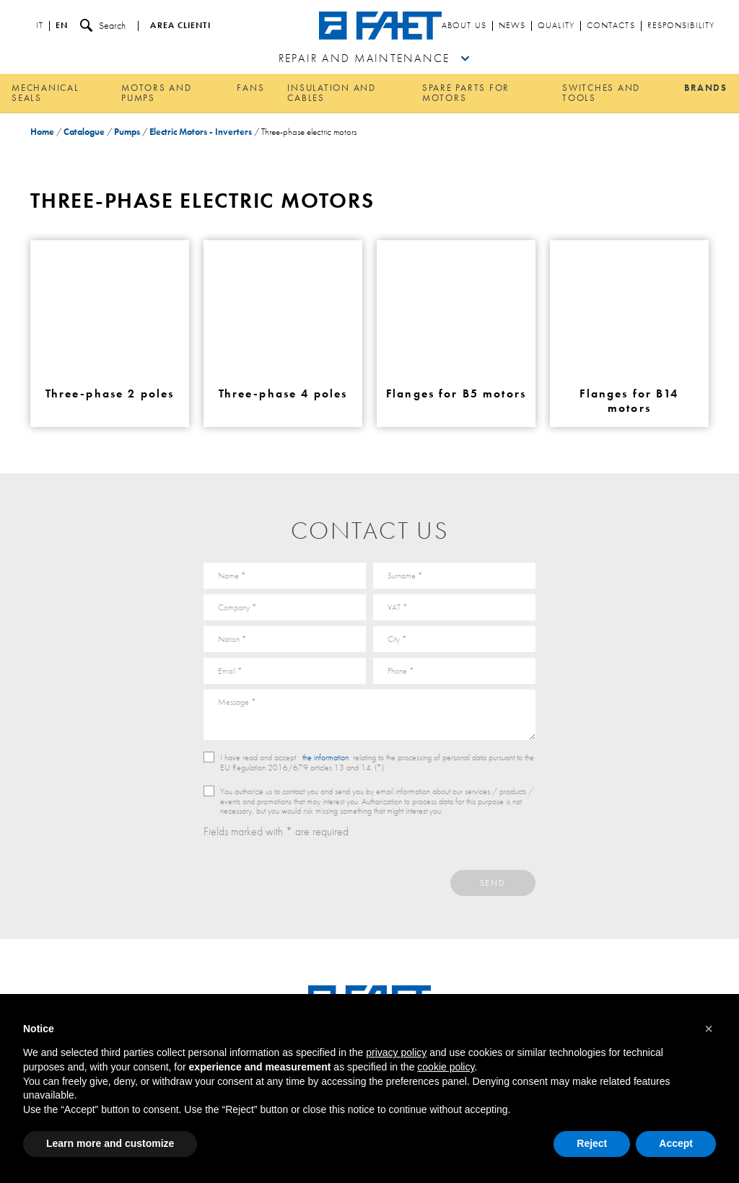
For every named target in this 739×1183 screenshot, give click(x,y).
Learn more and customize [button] (110, 1143)
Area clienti (180, 26)
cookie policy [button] (445, 1067)
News (512, 26)
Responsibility (680, 26)
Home (42, 132)
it (39, 26)
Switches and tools (601, 93)
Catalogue (84, 132)
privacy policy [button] (396, 1052)
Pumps (127, 132)
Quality (556, 26)
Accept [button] (676, 1143)
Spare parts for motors (466, 93)
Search (103, 25)
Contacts (611, 26)
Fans (250, 88)
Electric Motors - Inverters (200, 132)
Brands (705, 88)
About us (464, 26)
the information (325, 757)
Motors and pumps (156, 93)
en (62, 26)
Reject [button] (592, 1143)
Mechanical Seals (45, 93)
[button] (708, 1028)
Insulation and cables (331, 93)
